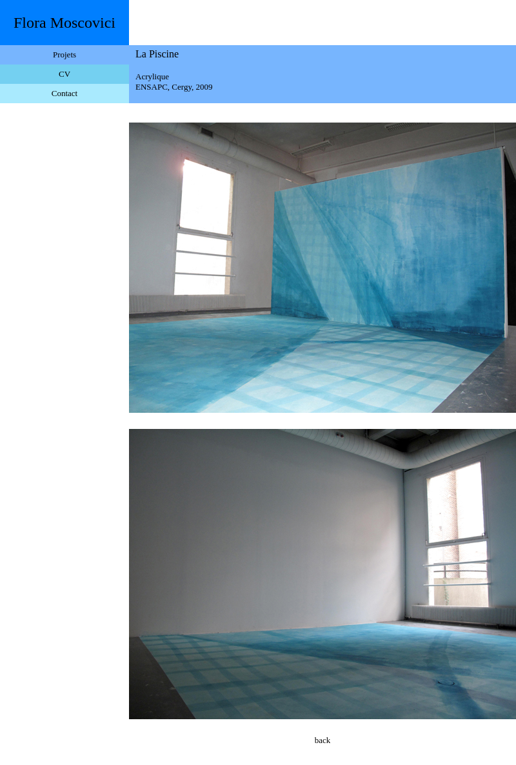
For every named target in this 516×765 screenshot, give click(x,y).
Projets (64, 54)
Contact (64, 93)
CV (64, 74)
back (323, 740)
